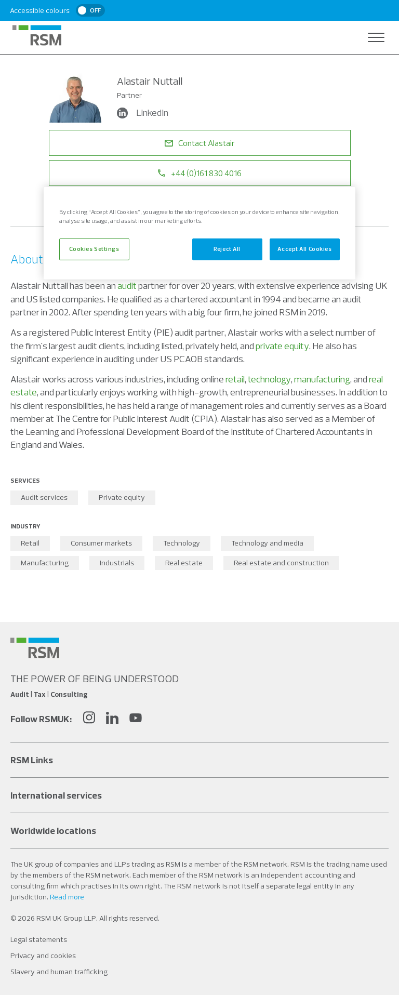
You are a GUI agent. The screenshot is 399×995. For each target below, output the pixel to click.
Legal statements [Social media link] (38, 939)
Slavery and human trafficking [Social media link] (59, 971)
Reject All (227, 249)
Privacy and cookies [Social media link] (43, 955)
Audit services (44, 497)
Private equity (122, 497)
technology (269, 379)
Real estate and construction (281, 562)
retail (235, 379)
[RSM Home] (36, 35)
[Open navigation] (376, 37)
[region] (199, 233)
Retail (30, 543)
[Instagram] (89, 718)
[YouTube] (135, 718)
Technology (181, 543)
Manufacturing (45, 562)
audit (127, 285)
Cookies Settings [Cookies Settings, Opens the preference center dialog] (94, 249)
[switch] (90, 10)
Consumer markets (101, 543)
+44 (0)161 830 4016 (199, 173)
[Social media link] (34, 648)
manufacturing (322, 379)
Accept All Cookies (304, 249)
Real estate (184, 562)
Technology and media (267, 543)
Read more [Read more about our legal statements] (67, 896)
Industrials (117, 562)
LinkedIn (143, 113)
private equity (282, 346)
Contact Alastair (200, 143)
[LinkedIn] (112, 718)
